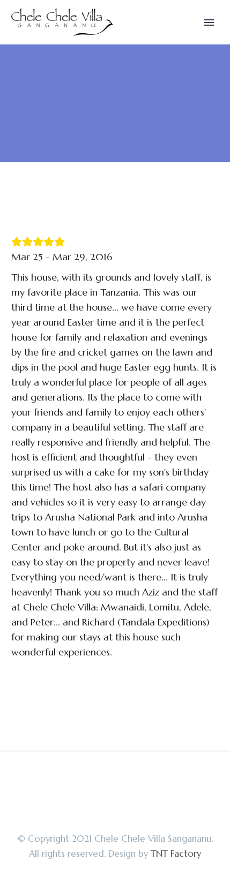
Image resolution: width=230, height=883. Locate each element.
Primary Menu (209, 22)
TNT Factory (176, 853)
